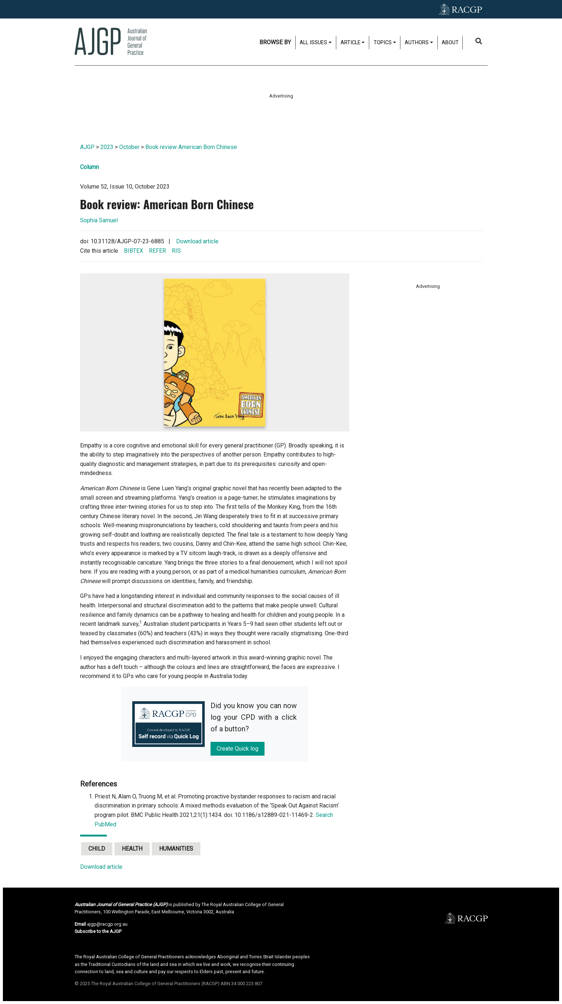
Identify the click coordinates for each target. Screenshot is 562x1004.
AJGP (87, 147)
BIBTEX (133, 250)
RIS (176, 250)
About (450, 43)
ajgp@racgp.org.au (107, 924)
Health (132, 848)
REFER (157, 250)
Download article (197, 241)
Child (96, 848)
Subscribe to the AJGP (98, 931)
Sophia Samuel (99, 220)
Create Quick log (237, 748)
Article (351, 43)
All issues (313, 43)
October (129, 147)
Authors (417, 43)
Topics (383, 43)
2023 (106, 147)
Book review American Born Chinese (191, 147)
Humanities (176, 848)
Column (89, 167)
